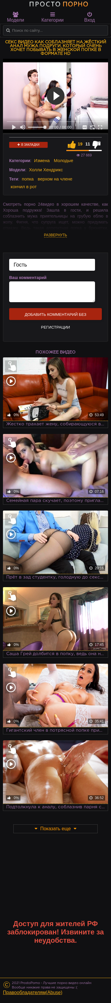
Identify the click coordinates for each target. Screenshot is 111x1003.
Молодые (63, 160)
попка (28, 178)
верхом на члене (55, 178)
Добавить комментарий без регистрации (55, 316)
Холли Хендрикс (46, 169)
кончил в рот (24, 186)
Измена (42, 160)
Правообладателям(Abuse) (32, 992)
